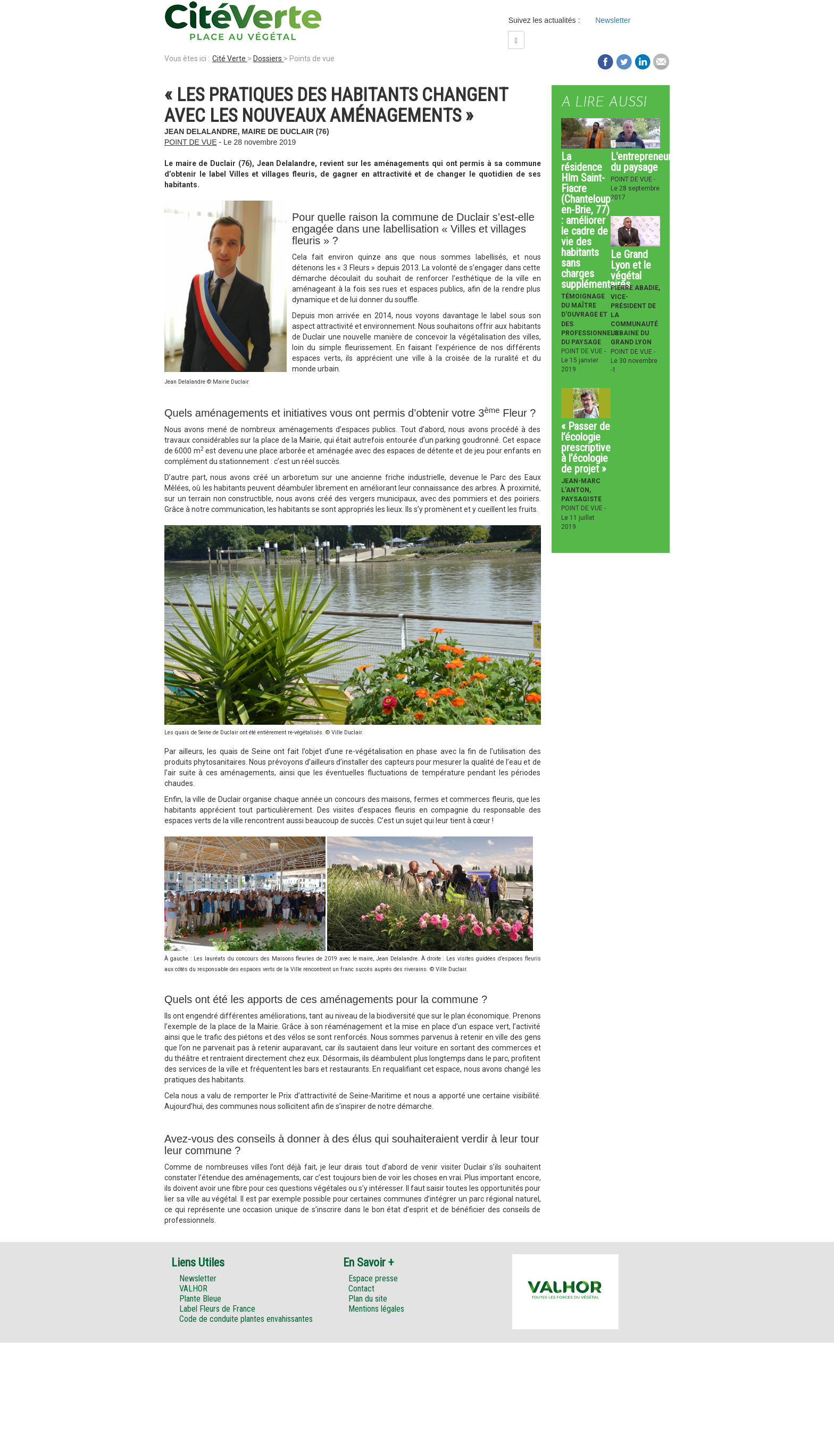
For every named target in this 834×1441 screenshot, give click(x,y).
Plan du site (367, 1299)
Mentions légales (376, 1309)
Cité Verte (229, 58)
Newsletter (612, 20)
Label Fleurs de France (217, 1309)
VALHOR (193, 1288)
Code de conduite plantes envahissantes (246, 1319)
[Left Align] (516, 40)
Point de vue (190, 142)
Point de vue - (583, 351)
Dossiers (268, 58)
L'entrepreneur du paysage (641, 161)
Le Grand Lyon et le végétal (631, 265)
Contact (361, 1288)
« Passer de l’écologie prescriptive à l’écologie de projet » (586, 447)
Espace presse (373, 1278)
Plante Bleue (200, 1299)
